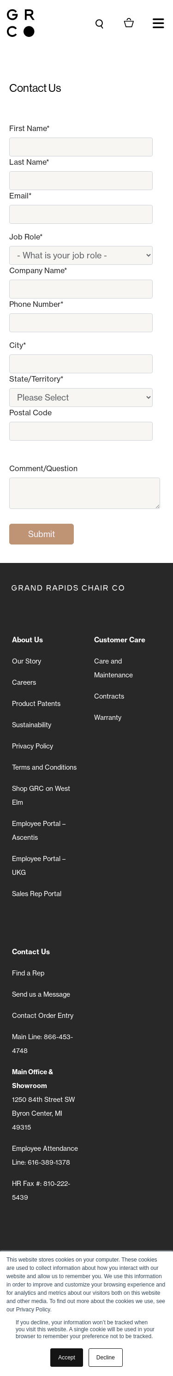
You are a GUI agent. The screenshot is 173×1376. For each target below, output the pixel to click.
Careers (24, 682)
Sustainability (31, 725)
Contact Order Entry (42, 1015)
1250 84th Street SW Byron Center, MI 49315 (43, 1099)
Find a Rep (28, 973)
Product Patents (36, 704)
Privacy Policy (32, 746)
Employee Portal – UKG (39, 866)
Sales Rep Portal (36, 894)
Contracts (109, 696)
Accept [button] (66, 1357)
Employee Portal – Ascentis (39, 831)
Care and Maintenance (113, 668)
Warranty (107, 717)
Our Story (26, 661)
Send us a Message (41, 994)
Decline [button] (105, 1357)
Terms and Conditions (44, 767)
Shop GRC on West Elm (41, 795)
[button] (158, 23)
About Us (27, 639)
